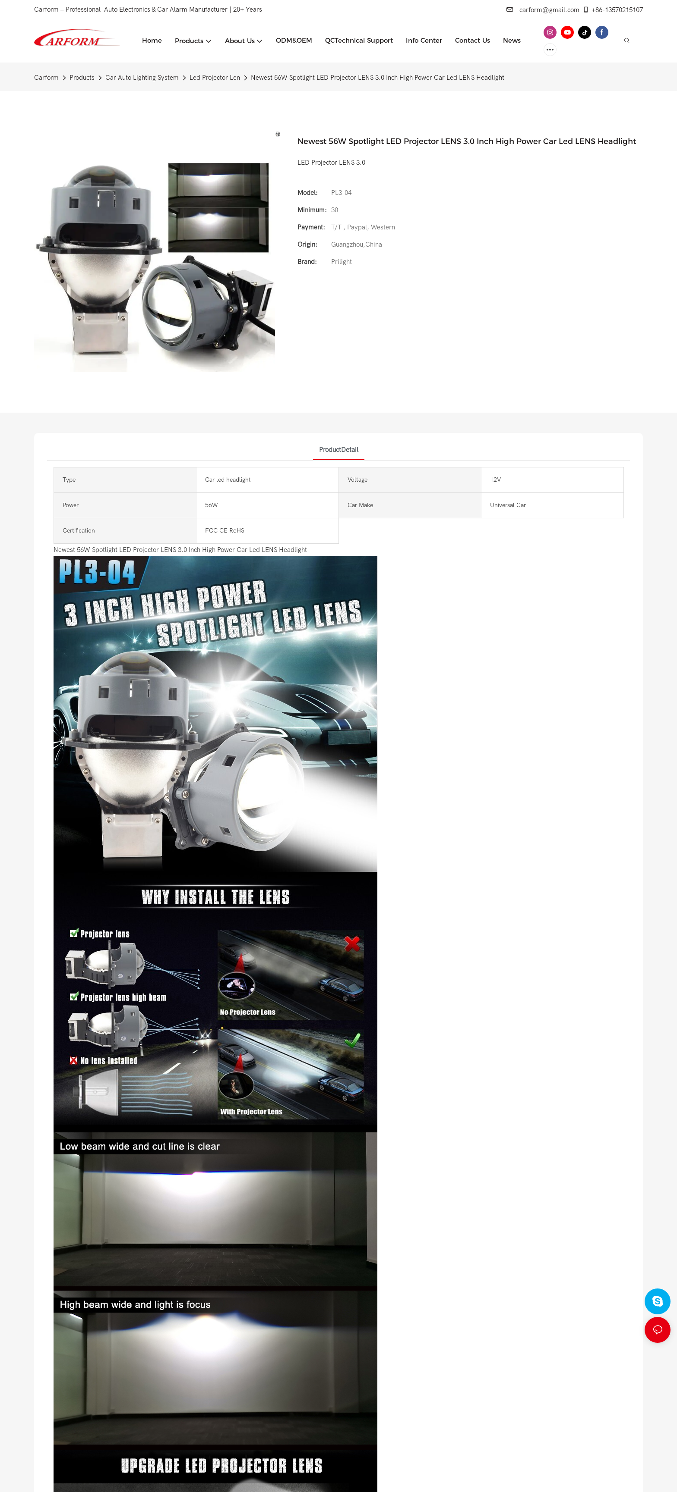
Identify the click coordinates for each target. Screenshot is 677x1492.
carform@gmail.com (542, 10)
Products (82, 77)
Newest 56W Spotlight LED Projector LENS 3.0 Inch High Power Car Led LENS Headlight (377, 77)
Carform (46, 77)
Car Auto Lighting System (142, 77)
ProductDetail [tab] (338, 450)
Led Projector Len (215, 77)
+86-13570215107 (612, 10)
